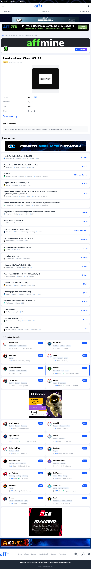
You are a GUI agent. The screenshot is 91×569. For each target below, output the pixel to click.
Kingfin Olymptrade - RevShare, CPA (16, 183)
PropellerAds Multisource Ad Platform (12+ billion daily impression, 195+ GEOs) (32, 203)
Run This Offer (9, 117)
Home (6, 35)
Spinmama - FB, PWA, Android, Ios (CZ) (17, 265)
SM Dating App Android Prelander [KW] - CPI (19, 292)
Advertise (62, 554)
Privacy (34, 554)
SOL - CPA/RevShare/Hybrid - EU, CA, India (18, 238)
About (26, 554)
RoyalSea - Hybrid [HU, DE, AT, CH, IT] (16, 229)
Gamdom (7, 174)
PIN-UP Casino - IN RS (11, 327)
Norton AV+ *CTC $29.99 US (13, 220)
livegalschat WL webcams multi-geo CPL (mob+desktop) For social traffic (29, 212)
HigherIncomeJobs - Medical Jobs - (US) (18, 247)
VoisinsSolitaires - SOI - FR (13, 318)
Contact (53, 554)
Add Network (43, 554)
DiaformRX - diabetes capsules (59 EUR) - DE (19, 301)
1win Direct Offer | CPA (11, 256)
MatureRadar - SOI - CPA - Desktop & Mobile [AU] (21, 165)
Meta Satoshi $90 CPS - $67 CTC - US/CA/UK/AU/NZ (22, 274)
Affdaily (22, 1)
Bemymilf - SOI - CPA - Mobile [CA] (16, 283)
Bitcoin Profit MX (10, 309)
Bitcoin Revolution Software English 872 (18, 156)
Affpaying (13, 1)
